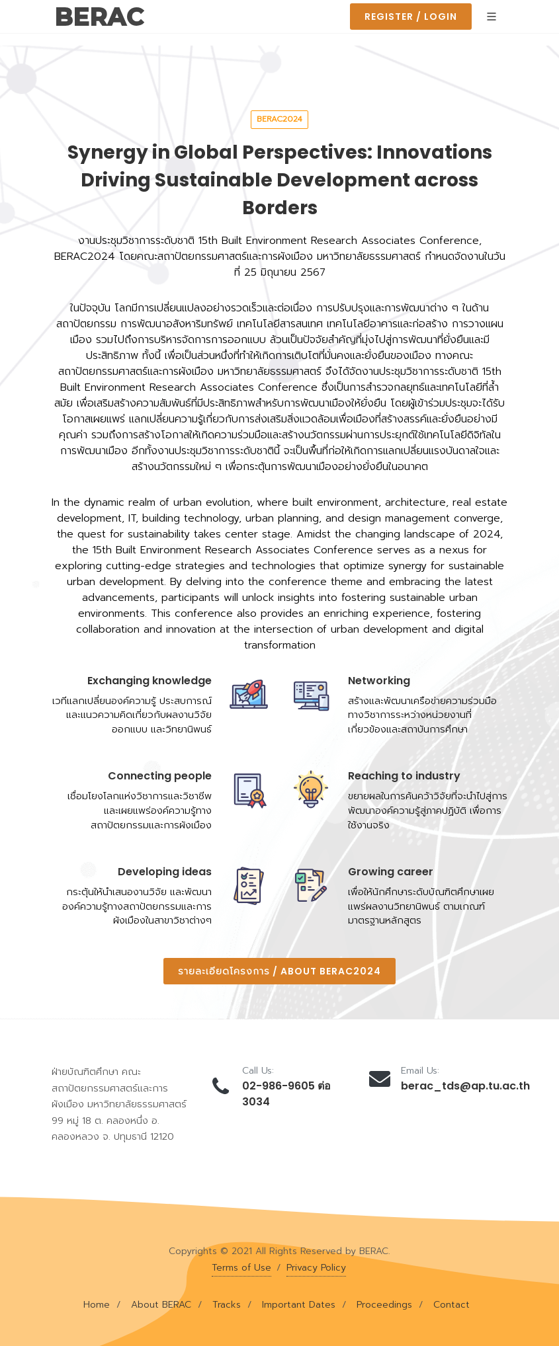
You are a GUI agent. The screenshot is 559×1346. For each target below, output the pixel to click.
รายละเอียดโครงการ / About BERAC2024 (279, 971)
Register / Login (411, 16)
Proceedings (384, 1305)
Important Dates (298, 1305)
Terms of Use (241, 1268)
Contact (451, 1305)
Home (96, 1305)
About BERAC (161, 1305)
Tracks (226, 1305)
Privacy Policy (316, 1268)
